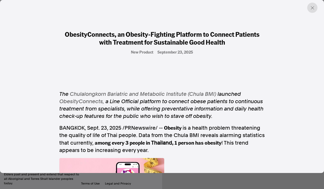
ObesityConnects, (81, 101)
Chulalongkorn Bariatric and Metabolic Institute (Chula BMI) (143, 94)
